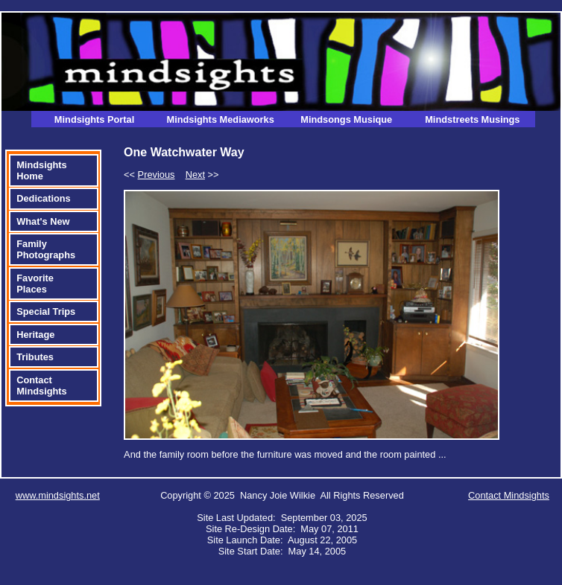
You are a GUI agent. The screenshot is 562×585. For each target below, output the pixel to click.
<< (149, 174)
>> (202, 174)
